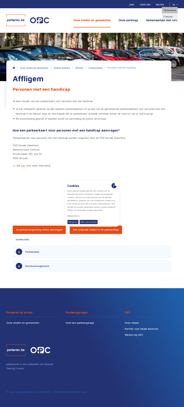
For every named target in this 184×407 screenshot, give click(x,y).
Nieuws (160, 4)
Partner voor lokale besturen (141, 328)
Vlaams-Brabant (61, 67)
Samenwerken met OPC (162, 20)
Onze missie (132, 322)
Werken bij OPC (134, 334)
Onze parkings (128, 20)
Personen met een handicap (121, 67)
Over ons (145, 4)
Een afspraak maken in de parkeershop (96, 229)
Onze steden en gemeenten (92, 20)
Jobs (131, 4)
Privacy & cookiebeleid (19, 392)
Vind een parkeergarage (80, 322)
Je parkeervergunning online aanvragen (39, 229)
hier (23, 165)
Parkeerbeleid (95, 67)
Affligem (79, 67)
